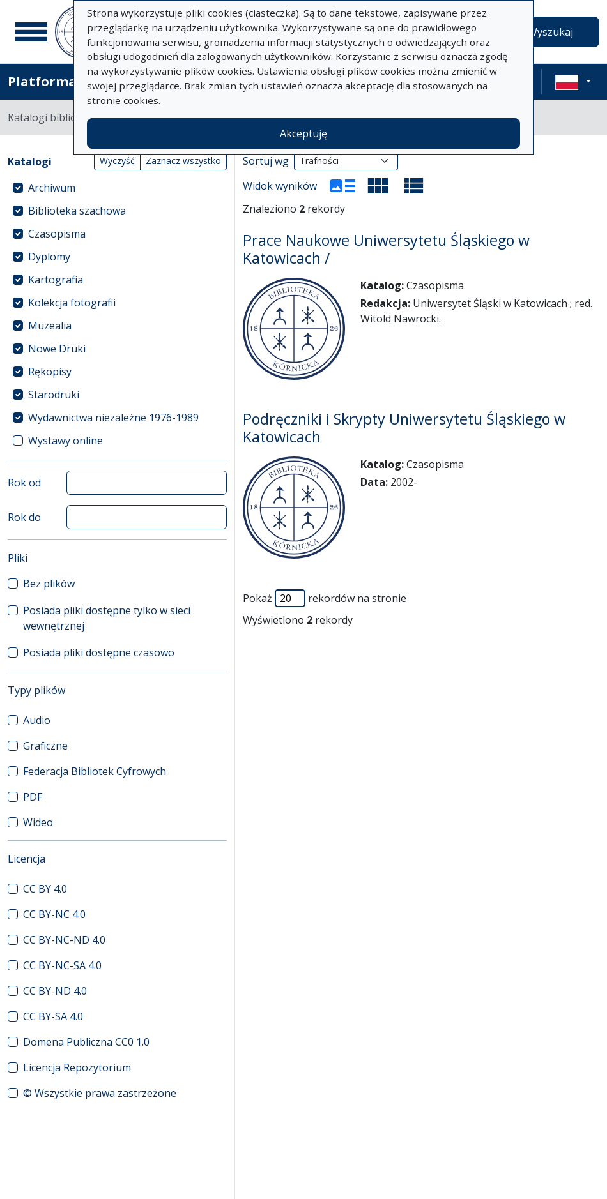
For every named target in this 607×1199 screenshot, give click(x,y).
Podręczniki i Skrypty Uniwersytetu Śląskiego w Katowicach (404, 428)
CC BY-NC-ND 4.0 (64, 940)
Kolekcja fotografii (72, 303)
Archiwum (51, 188)
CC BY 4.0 (45, 889)
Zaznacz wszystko (183, 161)
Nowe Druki (57, 349)
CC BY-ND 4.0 (55, 991)
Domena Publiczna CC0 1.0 (86, 1042)
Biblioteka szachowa (77, 211)
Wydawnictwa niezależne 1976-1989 (113, 418)
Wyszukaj (550, 32)
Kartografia (55, 280)
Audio (36, 720)
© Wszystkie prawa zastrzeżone (99, 1093)
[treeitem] (117, 188)
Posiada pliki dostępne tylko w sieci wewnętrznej (106, 618)
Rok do (24, 517)
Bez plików (49, 584)
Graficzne (45, 746)
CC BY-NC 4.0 (54, 914)
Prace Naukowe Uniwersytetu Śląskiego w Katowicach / (386, 249)
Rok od (24, 483)
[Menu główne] (31, 32)
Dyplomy (49, 257)
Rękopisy (50, 372)
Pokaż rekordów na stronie (324, 598)
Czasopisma (57, 234)
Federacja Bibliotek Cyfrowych (94, 771)
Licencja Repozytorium (77, 1067)
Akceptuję (303, 133)
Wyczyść (117, 161)
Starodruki (53, 395)
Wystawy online (65, 441)
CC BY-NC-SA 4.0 (62, 965)
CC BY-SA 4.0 (53, 1016)
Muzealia (50, 326)
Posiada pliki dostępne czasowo (98, 652)
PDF (32, 797)
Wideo (38, 822)
